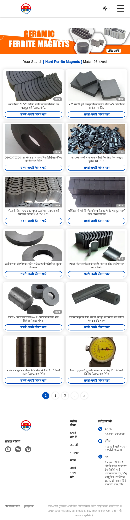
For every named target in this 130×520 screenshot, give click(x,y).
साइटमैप (29, 506)
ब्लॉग (73, 460)
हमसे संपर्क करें (73, 472)
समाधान (74, 452)
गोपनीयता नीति (12, 506)
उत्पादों (74, 445)
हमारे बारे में (73, 435)
